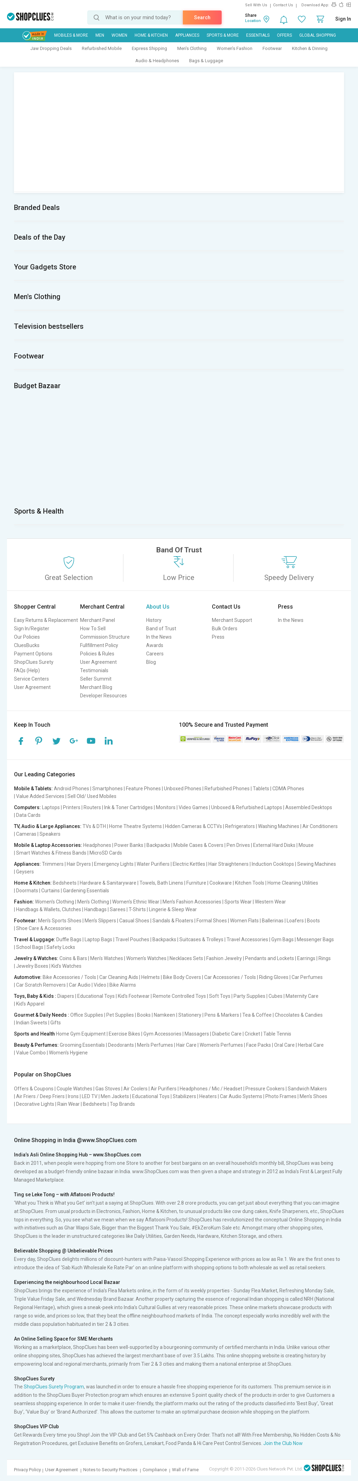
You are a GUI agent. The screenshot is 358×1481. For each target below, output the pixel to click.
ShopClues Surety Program (54, 1386)
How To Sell (93, 628)
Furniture (196, 883)
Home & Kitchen (151, 35)
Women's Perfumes (221, 1045)
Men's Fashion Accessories (192, 902)
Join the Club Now (283, 1443)
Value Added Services (40, 796)
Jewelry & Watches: (36, 958)
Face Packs (258, 1045)
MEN (99, 35)
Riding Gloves (273, 977)
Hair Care (186, 1045)
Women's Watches (146, 958)
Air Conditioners (320, 826)
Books (144, 1015)
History (154, 620)
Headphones (97, 845)
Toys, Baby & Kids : (35, 996)
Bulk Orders (224, 628)
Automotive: (28, 977)
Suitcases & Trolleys (201, 939)
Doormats (27, 890)
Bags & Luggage (206, 60)
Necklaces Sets (186, 958)
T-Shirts (137, 909)
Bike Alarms (122, 985)
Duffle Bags (68, 939)
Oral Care (284, 1045)
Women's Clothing (54, 902)
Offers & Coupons (33, 1088)
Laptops (51, 807)
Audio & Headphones (157, 60)
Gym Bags (282, 939)
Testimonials (94, 670)
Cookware (220, 883)
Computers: (27, 807)
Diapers (65, 996)
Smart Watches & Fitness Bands (51, 853)
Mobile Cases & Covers (198, 845)
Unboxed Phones (182, 788)
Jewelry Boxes (32, 966)
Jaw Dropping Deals (51, 48)
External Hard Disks (274, 845)
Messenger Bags (315, 939)
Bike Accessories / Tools (69, 977)
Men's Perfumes (155, 1045)
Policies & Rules (97, 653)
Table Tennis (277, 1034)
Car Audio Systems (241, 1096)
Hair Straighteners (228, 864)
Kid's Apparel (30, 1004)
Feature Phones (143, 788)
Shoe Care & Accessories (43, 928)
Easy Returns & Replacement (46, 620)
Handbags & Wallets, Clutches (48, 909)
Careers (155, 653)
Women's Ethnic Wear (135, 902)
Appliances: (27, 864)
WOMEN (119, 35)
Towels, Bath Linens (161, 883)
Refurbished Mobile (102, 48)
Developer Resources (103, 695)
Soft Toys (219, 996)
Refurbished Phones (227, 788)
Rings (324, 958)
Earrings (306, 958)
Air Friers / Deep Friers (40, 1096)
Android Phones (71, 788)
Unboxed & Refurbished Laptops (246, 807)
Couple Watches (74, 1088)
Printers (71, 807)
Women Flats (244, 920)
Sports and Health (34, 1034)
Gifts (55, 1022)
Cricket (252, 1034)
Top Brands (122, 1104)
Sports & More (223, 35)
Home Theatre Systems (135, 826)
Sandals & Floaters (172, 920)
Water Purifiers (153, 864)
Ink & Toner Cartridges (128, 807)
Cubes (275, 996)
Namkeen (164, 1015)
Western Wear (270, 902)
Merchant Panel (97, 620)
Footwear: (25, 920)
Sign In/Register (31, 628)
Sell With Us (256, 5)
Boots (313, 920)
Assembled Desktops (308, 807)
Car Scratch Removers (41, 985)
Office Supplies (86, 1015)
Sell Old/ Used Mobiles (91, 796)
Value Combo (31, 1052)
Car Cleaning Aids (118, 977)
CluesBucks (27, 645)
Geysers (25, 871)
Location (253, 21)
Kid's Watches (66, 966)
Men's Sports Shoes (59, 920)
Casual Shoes (134, 920)
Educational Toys (96, 996)
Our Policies (27, 637)
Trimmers (53, 864)
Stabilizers (184, 1096)
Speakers (50, 834)
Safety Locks (60, 947)
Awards (154, 645)
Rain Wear (68, 1104)
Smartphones (107, 788)
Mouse (306, 845)
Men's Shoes (313, 1096)
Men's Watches (106, 958)
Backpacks (158, 845)
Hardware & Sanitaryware (108, 883)
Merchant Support (232, 620)
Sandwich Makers (307, 1088)
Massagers (197, 1034)
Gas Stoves (107, 1088)
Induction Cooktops (273, 864)
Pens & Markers (222, 1015)
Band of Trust (161, 628)
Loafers (295, 920)
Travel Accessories (247, 939)
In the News (159, 637)
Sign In (343, 19)
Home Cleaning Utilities (292, 883)
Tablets (261, 788)
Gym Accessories (162, 1034)
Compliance (155, 1469)
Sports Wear (238, 902)
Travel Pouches (132, 939)
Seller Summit (96, 679)
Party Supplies (249, 996)
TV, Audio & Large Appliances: (47, 826)
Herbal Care (311, 1045)
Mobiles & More (71, 35)
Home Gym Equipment (81, 1034)
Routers (92, 807)
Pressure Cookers (265, 1088)
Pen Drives (238, 845)
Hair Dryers (79, 864)
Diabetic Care (227, 1034)
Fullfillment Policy (99, 645)
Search (202, 17)
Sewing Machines (316, 864)
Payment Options (33, 653)
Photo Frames (280, 1096)
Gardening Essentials (86, 890)
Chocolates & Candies (299, 1015)
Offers (284, 35)
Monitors (166, 807)
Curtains (50, 890)
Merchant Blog (96, 687)
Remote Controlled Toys (179, 996)
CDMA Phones (288, 788)
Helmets (150, 977)
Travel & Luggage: (34, 939)
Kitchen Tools (249, 883)
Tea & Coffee (257, 1015)
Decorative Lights (35, 1104)
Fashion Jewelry (224, 958)
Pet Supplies (120, 1015)
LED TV (90, 1096)
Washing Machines (278, 826)
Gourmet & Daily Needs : (41, 1015)
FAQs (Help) (27, 670)
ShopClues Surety (33, 662)
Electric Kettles (189, 864)
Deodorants (121, 1045)
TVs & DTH (94, 826)
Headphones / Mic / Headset (211, 1088)
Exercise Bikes (124, 1034)
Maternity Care (302, 996)
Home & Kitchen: (33, 883)
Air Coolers (135, 1088)
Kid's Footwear (134, 996)
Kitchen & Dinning (310, 48)
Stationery (189, 1015)
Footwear (272, 48)
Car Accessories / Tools (230, 977)
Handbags (95, 909)
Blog (151, 662)
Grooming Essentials (82, 1045)
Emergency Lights (114, 864)
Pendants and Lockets (269, 958)
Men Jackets (115, 1096)
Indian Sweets (31, 1022)
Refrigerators (240, 826)
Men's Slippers (100, 920)
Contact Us (283, 5)
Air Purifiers (164, 1088)
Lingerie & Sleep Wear (173, 909)
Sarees (118, 909)
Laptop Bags (98, 939)
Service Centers (31, 679)
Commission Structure (105, 637)
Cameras (26, 834)
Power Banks (128, 845)
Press (218, 637)
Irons (73, 1096)
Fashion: (24, 902)
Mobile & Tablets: (33, 788)
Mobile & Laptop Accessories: (48, 845)
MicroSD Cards (106, 853)
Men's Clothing (192, 48)
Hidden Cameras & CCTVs (193, 826)
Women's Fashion (234, 48)
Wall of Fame (185, 1469)
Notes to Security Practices (110, 1469)
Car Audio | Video (87, 985)
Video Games (193, 807)
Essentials (258, 35)
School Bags (29, 947)
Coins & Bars (73, 958)
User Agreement (32, 687)
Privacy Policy (27, 1469)
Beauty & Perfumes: (36, 1045)
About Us (158, 606)
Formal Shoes (211, 920)
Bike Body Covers (182, 977)
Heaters (208, 1096)
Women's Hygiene (68, 1052)
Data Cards (28, 815)
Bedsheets (65, 883)
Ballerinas (273, 920)
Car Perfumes (307, 977)
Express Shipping (149, 48)
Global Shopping (317, 35)
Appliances (187, 35)
